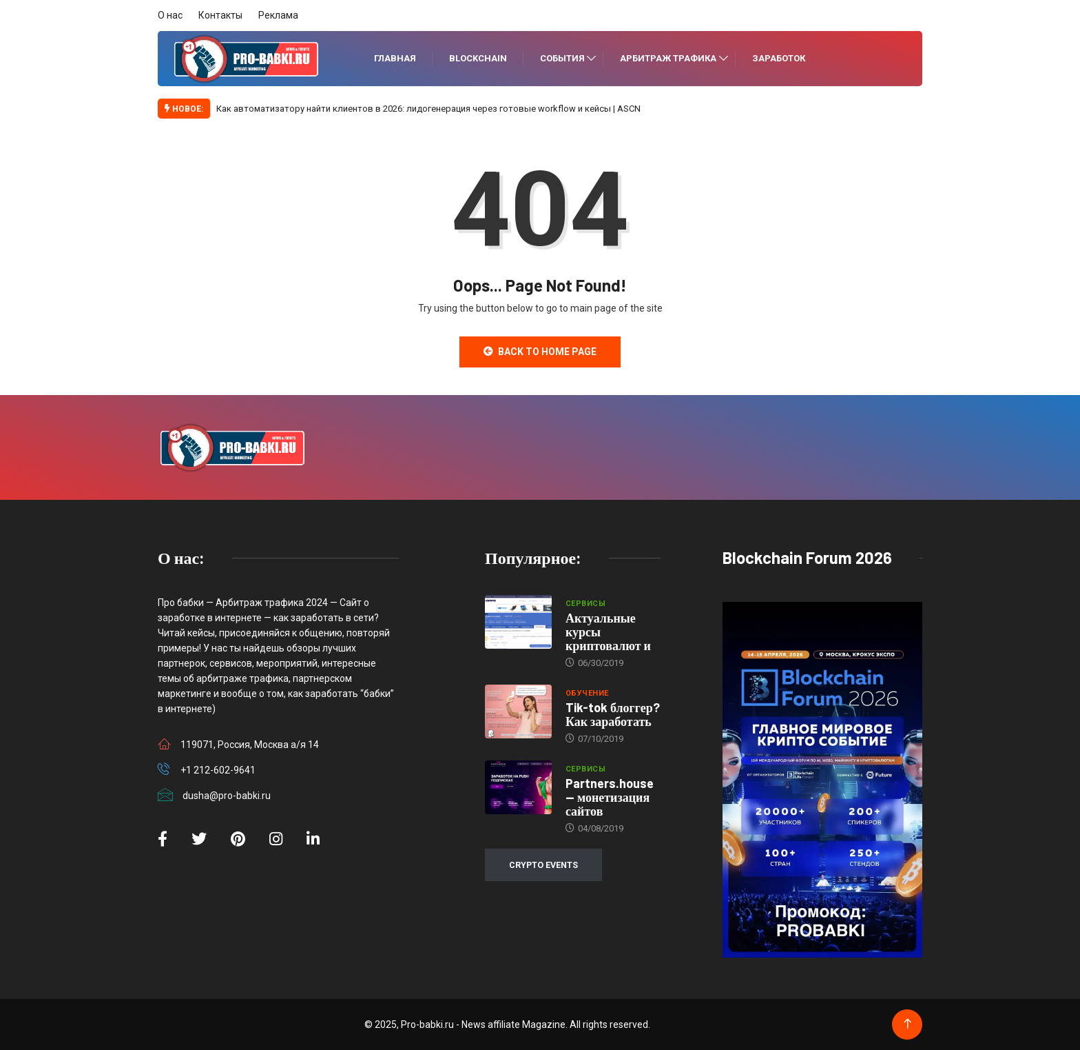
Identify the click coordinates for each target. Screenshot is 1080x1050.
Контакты (220, 15)
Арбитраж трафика (668, 58)
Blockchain (478, 58)
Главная (395, 58)
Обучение (587, 693)
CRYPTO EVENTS (543, 865)
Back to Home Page (540, 351)
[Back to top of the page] (907, 1024)
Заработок (778, 58)
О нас (170, 15)
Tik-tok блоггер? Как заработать (612, 714)
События (562, 58)
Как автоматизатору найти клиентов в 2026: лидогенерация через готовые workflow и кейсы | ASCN (428, 108)
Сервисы (585, 603)
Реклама (278, 15)
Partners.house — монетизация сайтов (609, 797)
